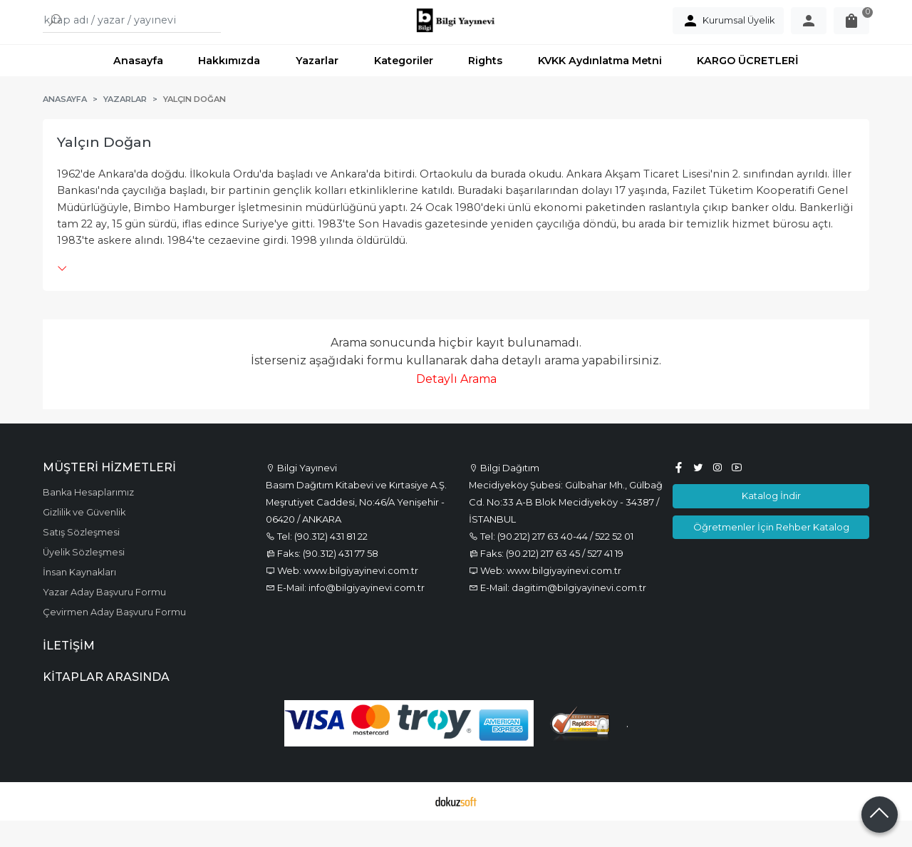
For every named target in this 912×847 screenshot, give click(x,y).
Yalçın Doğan (104, 169)
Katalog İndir (771, 522)
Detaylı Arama (456, 405)
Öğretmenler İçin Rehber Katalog (771, 553)
